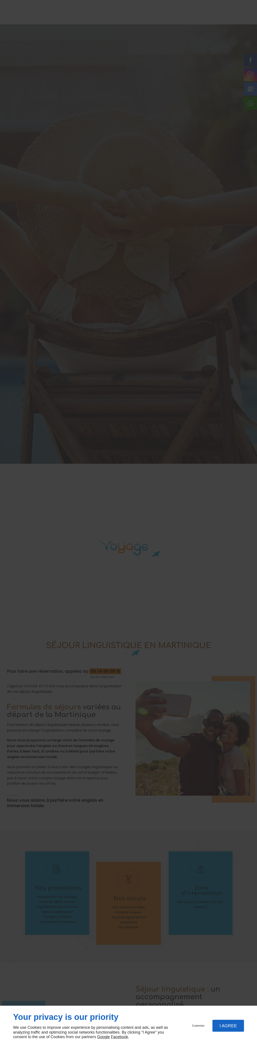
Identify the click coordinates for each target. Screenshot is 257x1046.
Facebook (119, 1037)
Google (103, 1037)
